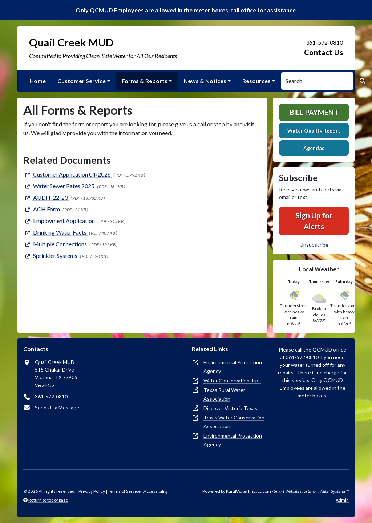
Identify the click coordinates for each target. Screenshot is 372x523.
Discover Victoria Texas (230, 408)
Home (37, 80)
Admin (342, 500)
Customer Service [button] (81, 80)
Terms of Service (124, 491)
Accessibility (155, 491)
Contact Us (323, 52)
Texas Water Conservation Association (233, 421)
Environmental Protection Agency (232, 366)
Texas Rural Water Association (224, 394)
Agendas (313, 148)
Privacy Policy (91, 491)
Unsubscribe (314, 245)
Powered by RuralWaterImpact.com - (275, 491)
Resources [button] (256, 80)
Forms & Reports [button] (144, 80)
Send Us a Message (57, 407)
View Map (44, 385)
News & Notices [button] (204, 80)
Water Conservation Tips (232, 380)
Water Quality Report (313, 130)
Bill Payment (314, 112)
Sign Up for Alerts (314, 221)
